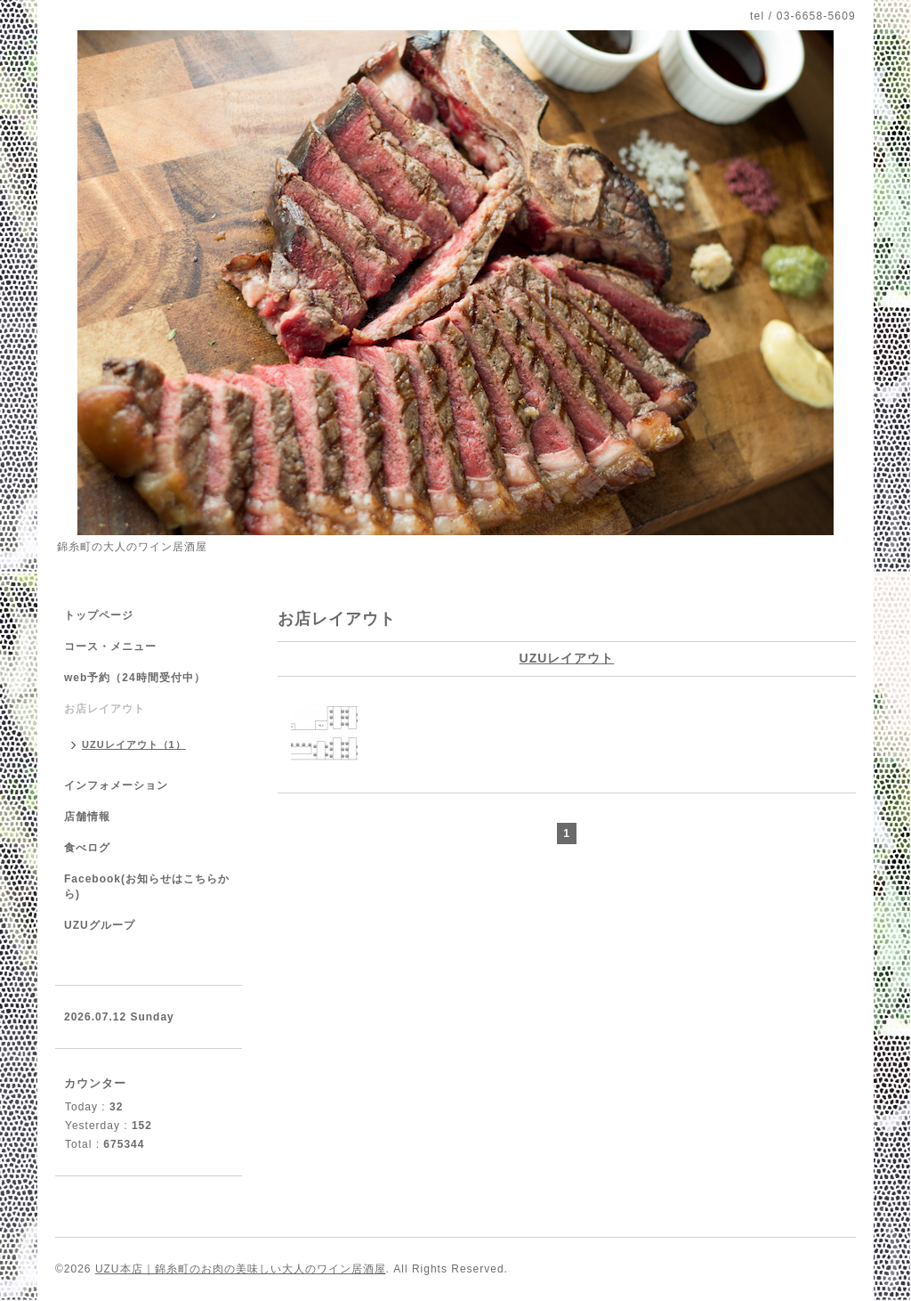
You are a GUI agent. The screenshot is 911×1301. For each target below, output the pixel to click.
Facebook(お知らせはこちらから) (147, 886)
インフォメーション (116, 785)
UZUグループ (99, 925)
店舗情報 (87, 816)
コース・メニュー (110, 646)
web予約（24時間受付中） (135, 677)
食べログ (87, 848)
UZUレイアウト (567, 658)
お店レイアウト (104, 709)
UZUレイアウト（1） (134, 744)
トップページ (98, 615)
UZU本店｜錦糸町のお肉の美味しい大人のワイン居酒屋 (240, 1269)
